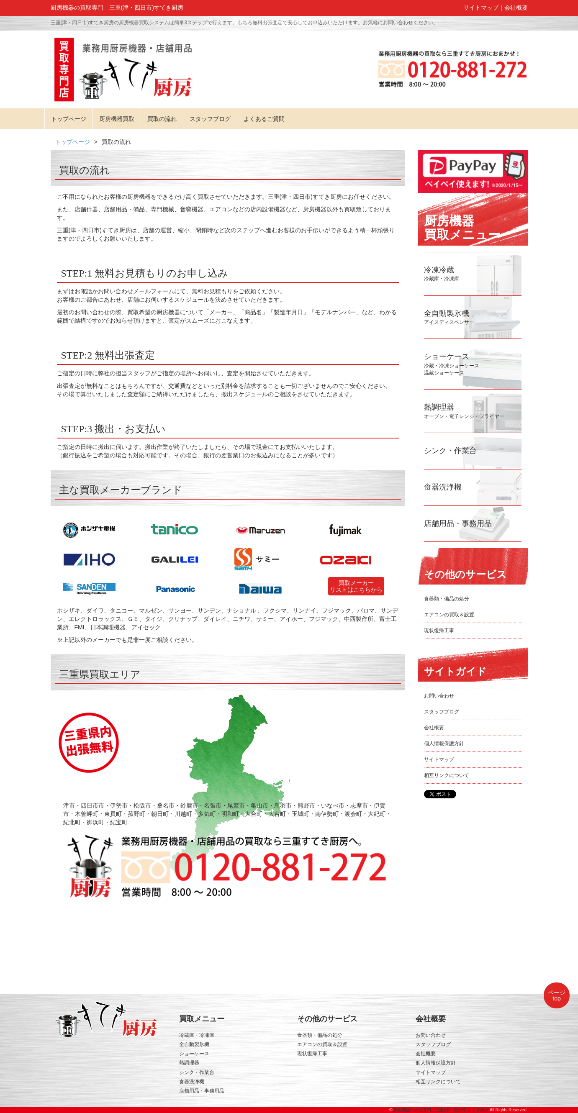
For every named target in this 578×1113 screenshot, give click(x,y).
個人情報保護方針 (444, 743)
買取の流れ (162, 118)
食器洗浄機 (191, 1082)
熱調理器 (189, 1063)
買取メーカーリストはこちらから (356, 586)
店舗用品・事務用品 (201, 1091)
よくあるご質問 (264, 118)
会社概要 (516, 7)
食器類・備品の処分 (446, 599)
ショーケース (194, 1054)
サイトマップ (480, 7)
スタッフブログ (210, 118)
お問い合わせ (439, 696)
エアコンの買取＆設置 (449, 615)
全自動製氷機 (194, 1044)
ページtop (556, 995)
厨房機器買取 (116, 118)
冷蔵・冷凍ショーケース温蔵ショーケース (451, 365)
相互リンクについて (446, 775)
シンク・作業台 (196, 1072)
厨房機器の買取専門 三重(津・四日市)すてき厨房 (440, 1110)
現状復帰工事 (439, 630)
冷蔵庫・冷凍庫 (196, 1035)
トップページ (68, 118)
